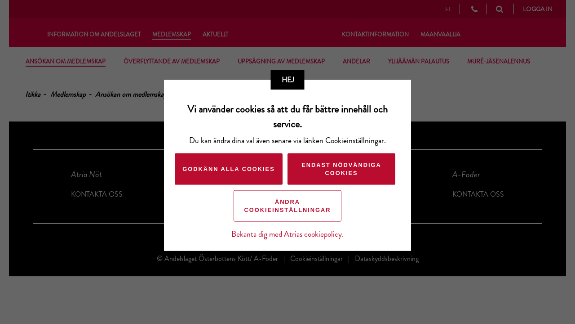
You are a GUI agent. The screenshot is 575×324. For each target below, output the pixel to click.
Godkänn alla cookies (228, 169)
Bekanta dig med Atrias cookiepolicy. (287, 234)
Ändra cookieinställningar (287, 205)
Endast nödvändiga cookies (341, 169)
